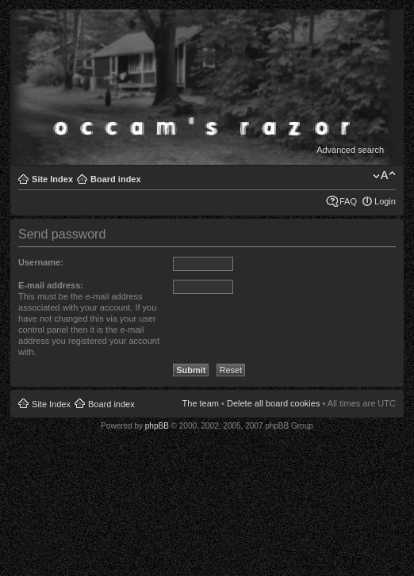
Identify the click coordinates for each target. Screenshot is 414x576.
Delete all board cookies (273, 403)
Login (385, 201)
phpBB (157, 426)
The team (200, 403)
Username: (40, 262)
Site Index (52, 179)
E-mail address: (50, 285)
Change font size (384, 176)
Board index (115, 179)
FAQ (348, 201)
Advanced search (350, 149)
